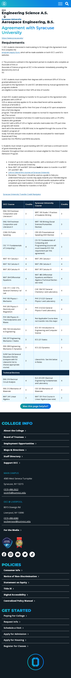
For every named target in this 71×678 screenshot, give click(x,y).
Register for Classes (15, 646)
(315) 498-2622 (11, 489)
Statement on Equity (15, 582)
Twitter (25, 554)
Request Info (11, 621)
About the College (14, 430)
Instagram (10, 554)
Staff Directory (12, 456)
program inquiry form (11, 52)
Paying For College (14, 615)
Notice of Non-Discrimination (20, 576)
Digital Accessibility (15, 594)
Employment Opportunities (19, 443)
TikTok (32, 554)
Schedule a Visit (12, 627)
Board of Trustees (14, 437)
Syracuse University (11, 19)
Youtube (18, 554)
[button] (66, 3)
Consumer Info (12, 570)
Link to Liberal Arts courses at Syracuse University (28, 172)
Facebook (4, 554)
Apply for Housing (14, 639)
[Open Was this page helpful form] (35, 406)
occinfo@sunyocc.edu (15, 492)
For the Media (11, 530)
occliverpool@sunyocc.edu (17, 521)
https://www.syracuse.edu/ (12, 38)
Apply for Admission (15, 633)
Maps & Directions (14, 449)
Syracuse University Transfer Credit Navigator (22, 194)
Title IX (8, 588)
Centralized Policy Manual (18, 600)
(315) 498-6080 (11, 518)
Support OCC (11, 462)
